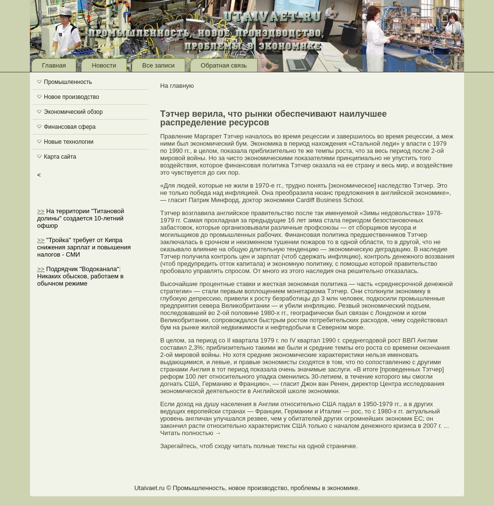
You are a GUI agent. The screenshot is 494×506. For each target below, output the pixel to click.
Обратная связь (224, 65)
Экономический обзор (73, 112)
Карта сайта (60, 156)
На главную (177, 85)
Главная (54, 65)
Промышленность (68, 82)
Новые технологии (69, 141)
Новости (104, 65)
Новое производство (71, 97)
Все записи (158, 65)
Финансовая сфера (70, 126)
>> (40, 211)
